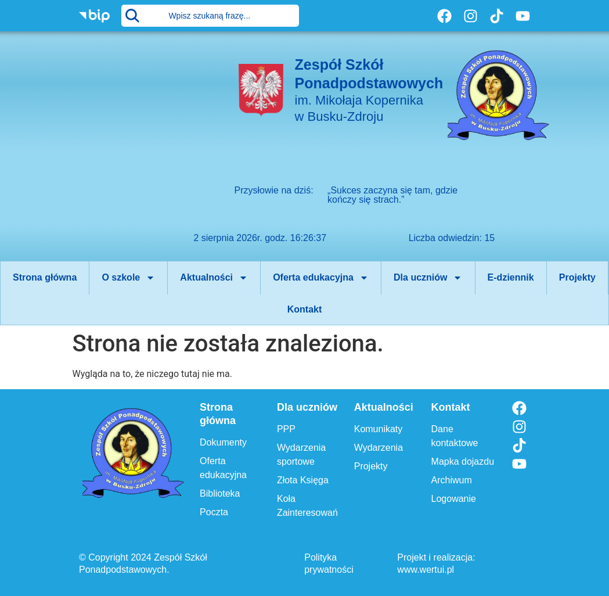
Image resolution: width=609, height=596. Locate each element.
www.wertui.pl (425, 570)
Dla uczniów (428, 277)
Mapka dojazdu (463, 461)
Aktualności (214, 277)
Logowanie (453, 499)
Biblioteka (220, 493)
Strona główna (45, 277)
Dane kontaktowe (454, 436)
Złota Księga (303, 480)
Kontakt (304, 309)
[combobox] (209, 16)
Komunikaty (378, 429)
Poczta (214, 512)
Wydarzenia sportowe (301, 454)
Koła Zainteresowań (307, 506)
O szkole (128, 277)
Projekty (577, 277)
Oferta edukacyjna (321, 277)
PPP (286, 429)
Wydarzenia (378, 448)
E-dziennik (511, 277)
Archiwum (451, 480)
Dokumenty (223, 442)
